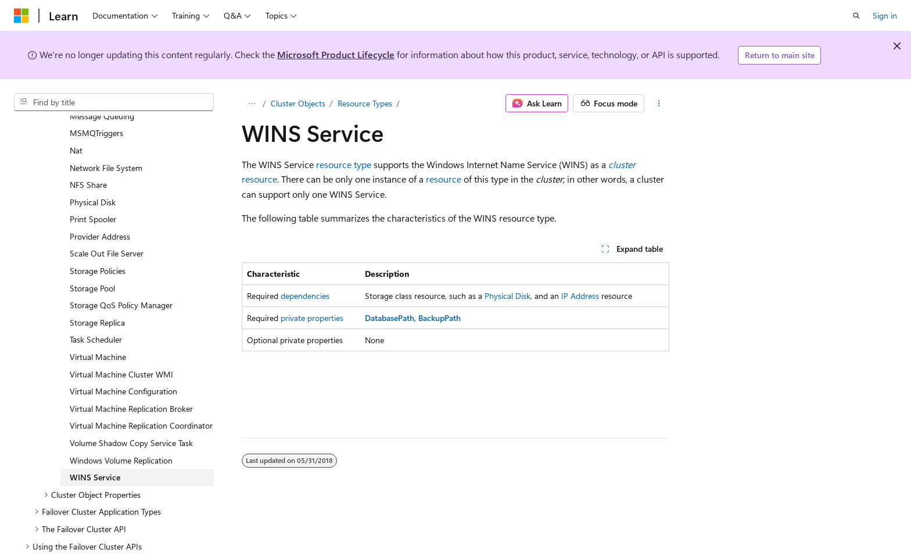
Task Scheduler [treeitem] (96, 311)
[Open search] (856, 15)
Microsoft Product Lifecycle (335, 54)
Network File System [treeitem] (106, 139)
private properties (312, 317)
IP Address (580, 295)
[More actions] (659, 103)
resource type (343, 164)
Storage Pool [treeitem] (92, 260)
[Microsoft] (21, 15)
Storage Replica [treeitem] (97, 294)
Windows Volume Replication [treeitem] (121, 432)
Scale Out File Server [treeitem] (107, 225)
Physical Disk (507, 295)
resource (259, 179)
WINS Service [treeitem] (95, 449)
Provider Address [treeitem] (100, 208)
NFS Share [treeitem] (88, 156)
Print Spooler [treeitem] (93, 191)
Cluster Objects (298, 103)
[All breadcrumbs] (252, 103)
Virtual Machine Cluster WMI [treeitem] (121, 346)
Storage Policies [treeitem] (97, 242)
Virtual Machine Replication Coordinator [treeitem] (141, 397)
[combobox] (114, 102)
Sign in (885, 15)
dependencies (305, 295)
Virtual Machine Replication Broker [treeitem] (131, 380)
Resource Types (365, 103)
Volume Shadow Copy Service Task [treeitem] (131, 414)
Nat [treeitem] (76, 122)
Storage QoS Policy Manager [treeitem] (121, 277)
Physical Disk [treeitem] (93, 174)
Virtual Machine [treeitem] (98, 328)
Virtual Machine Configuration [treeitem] (123, 363)
